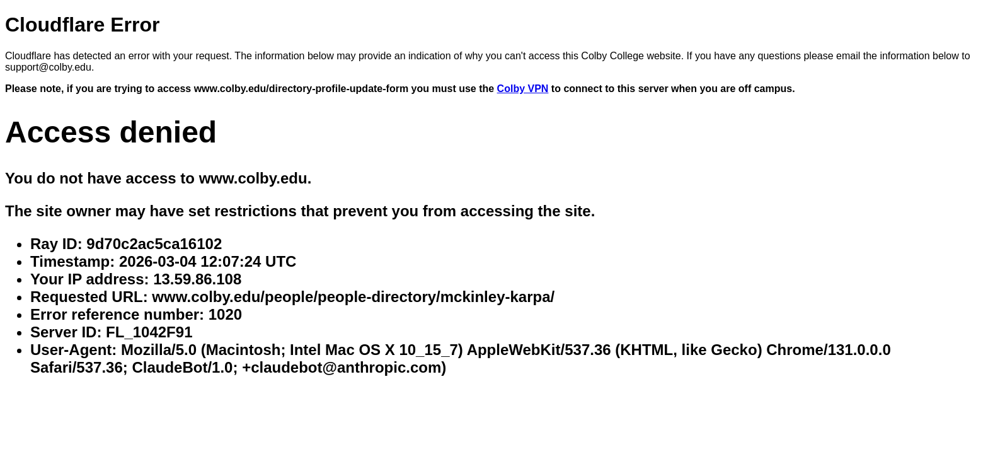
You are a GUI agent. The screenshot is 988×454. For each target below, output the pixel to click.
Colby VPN (523, 88)
